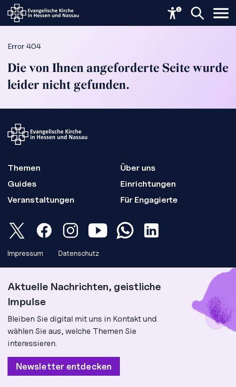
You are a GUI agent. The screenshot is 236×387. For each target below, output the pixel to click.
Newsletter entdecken (63, 366)
